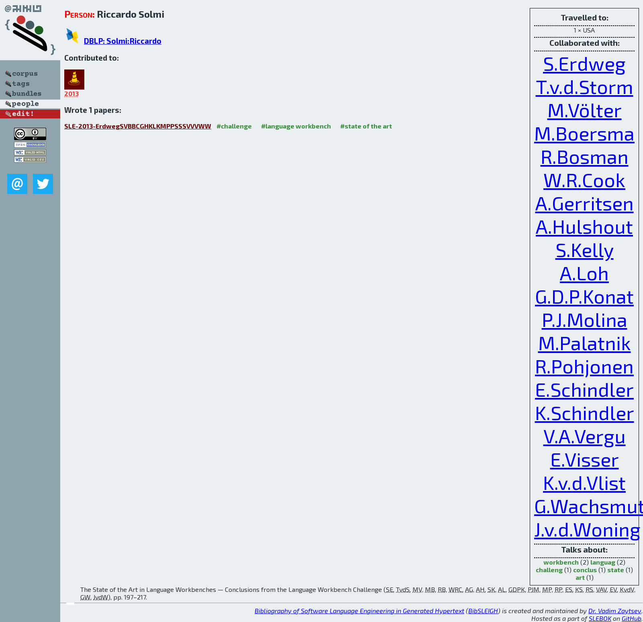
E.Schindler (584, 389)
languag (602, 562)
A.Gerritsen (584, 202)
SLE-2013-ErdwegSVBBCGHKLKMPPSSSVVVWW (137, 126)
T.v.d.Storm (584, 86)
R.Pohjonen (584, 365)
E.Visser (584, 459)
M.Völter (584, 109)
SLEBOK (600, 618)
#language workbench (296, 126)
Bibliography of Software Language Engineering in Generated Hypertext (359, 610)
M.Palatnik (584, 342)
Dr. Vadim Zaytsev (614, 610)
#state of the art (366, 126)
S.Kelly (584, 249)
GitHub (631, 618)
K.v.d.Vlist (584, 482)
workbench (561, 562)
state (615, 569)
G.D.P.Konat (584, 296)
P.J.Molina (584, 319)
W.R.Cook (584, 179)
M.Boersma (584, 133)
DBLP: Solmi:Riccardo (122, 40)
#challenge (234, 126)
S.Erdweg (584, 63)
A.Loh (584, 272)
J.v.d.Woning (587, 528)
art (580, 577)
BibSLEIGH (483, 610)
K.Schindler (584, 412)
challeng (549, 569)
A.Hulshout (584, 226)
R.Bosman (585, 156)
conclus (585, 569)
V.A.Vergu (584, 435)
